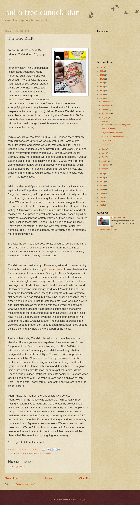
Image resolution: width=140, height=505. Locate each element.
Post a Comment (18, 467)
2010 (102, 185)
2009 (102, 189)
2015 (102, 94)
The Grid (41, 453)
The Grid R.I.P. (107, 144)
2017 (102, 87)
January (105, 169)
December (106, 102)
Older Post (85, 478)
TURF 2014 (106, 140)
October (105, 109)
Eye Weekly (19, 453)
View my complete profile (107, 229)
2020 (102, 75)
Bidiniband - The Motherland (112, 136)
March (104, 161)
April (104, 157)
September (106, 113)
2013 (102, 174)
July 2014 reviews (108, 128)
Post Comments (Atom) (25, 484)
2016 (102, 91)
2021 (102, 71)
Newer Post (11, 478)
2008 (102, 193)
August (105, 117)
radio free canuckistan (42, 12)
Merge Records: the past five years (115, 125)
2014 (102, 98)
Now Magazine (31, 453)
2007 (102, 197)
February (106, 165)
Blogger (82, 499)
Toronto (49, 453)
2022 (102, 67)
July (103, 121)
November (106, 106)
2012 (102, 178)
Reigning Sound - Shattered (112, 132)
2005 (102, 205)
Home (48, 478)
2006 (102, 201)
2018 (102, 83)
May (104, 153)
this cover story (53, 269)
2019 (102, 79)
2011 (102, 182)
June (104, 149)
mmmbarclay (119, 217)
